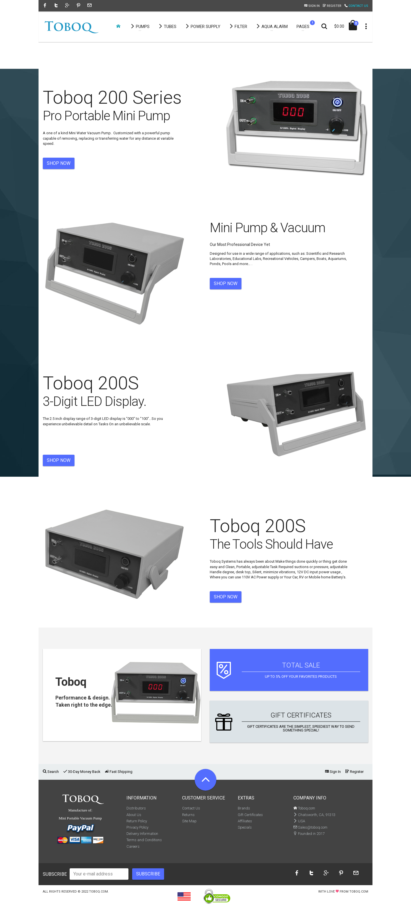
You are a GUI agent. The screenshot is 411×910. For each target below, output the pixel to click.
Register (332, 6)
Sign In (312, 6)
